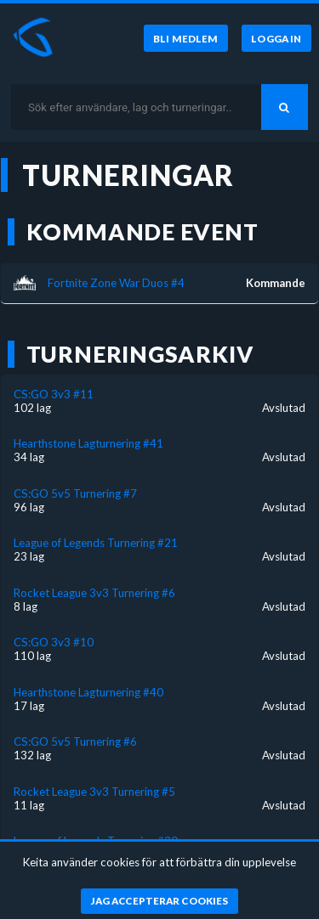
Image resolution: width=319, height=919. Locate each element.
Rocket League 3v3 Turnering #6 (94, 593)
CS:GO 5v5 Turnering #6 (75, 741)
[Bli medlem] (186, 38)
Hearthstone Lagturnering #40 (88, 692)
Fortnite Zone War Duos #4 (116, 283)
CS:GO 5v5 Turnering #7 (75, 493)
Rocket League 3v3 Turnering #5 (94, 791)
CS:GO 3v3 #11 (54, 394)
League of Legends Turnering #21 (96, 543)
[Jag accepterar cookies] (159, 901)
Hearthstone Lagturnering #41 (88, 443)
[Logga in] (276, 38)
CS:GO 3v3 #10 (54, 642)
